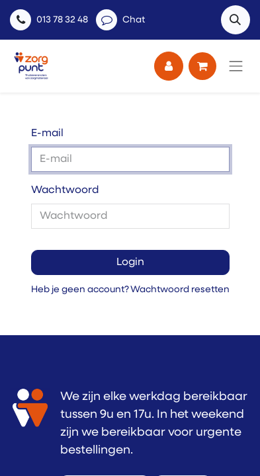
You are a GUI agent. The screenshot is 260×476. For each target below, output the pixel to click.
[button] (235, 19)
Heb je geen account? (80, 290)
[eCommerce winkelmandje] (202, 66)
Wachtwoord (65, 190)
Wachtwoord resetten (180, 290)
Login (130, 262)
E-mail (47, 133)
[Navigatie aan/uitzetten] (236, 66)
